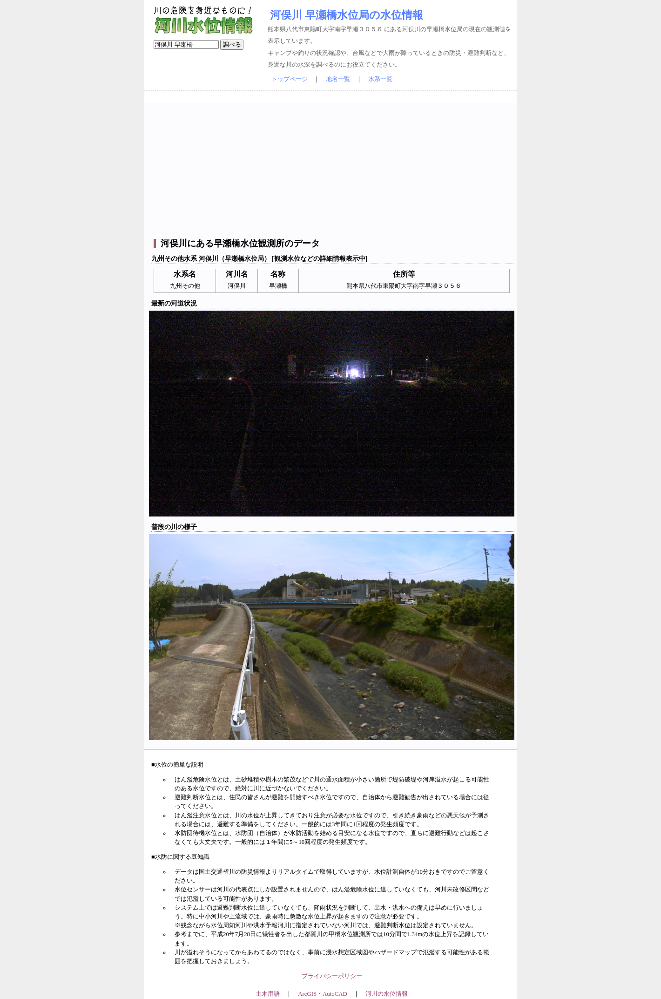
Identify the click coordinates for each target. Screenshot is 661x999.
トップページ (289, 79)
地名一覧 (338, 79)
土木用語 (268, 994)
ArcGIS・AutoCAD (322, 994)
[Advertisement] (331, 168)
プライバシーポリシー (332, 976)
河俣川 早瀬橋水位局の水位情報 (346, 15)
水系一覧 (380, 79)
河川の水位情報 (386, 994)
